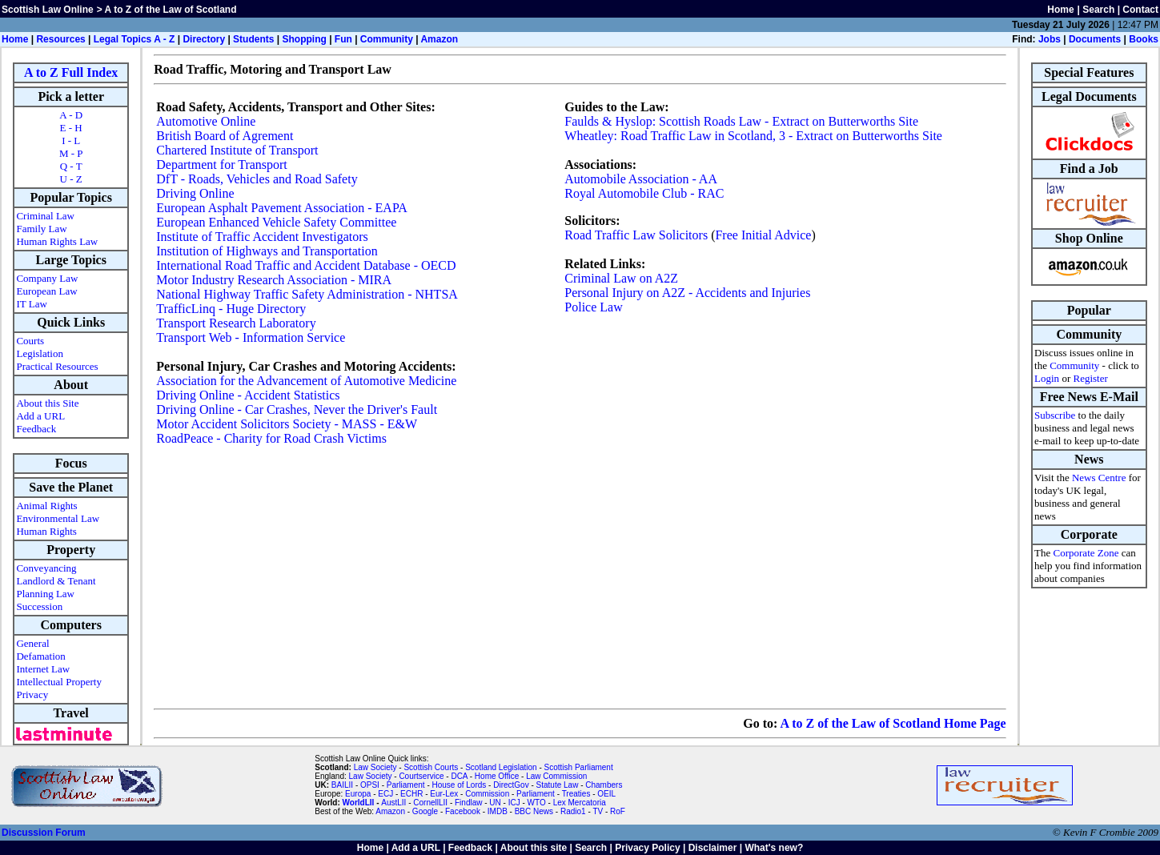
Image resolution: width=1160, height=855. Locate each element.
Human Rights (46, 531)
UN (494, 802)
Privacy (32, 694)
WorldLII (359, 802)
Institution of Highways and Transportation (266, 251)
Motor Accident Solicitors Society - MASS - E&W (286, 424)
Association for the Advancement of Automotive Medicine (306, 380)
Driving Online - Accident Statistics (247, 395)
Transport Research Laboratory (235, 323)
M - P (71, 153)
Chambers (603, 785)
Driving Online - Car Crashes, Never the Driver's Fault (296, 409)
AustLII (393, 802)
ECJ (385, 793)
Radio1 (573, 811)
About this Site (47, 403)
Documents (1095, 39)
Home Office (497, 776)
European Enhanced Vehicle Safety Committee (276, 222)
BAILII (342, 785)
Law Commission (556, 776)
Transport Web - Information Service (250, 337)
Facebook (462, 811)
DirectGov (510, 785)
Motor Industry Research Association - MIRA (273, 280)
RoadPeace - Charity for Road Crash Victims (271, 438)
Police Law (593, 307)
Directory (204, 39)
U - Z (71, 179)
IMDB (498, 811)
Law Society (375, 767)
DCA (459, 776)
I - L (71, 140)
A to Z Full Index (71, 72)
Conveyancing (46, 568)
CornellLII (430, 802)
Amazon (439, 39)
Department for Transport (221, 164)
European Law (46, 291)
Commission (487, 793)
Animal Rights (46, 506)
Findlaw (468, 802)
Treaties (576, 793)
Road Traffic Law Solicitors (636, 235)
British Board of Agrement (224, 135)
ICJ (514, 802)
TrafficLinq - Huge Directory (231, 308)
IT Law (31, 304)
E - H (71, 128)
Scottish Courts (430, 767)
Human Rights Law (57, 241)
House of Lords (459, 785)
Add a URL (40, 416)
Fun (343, 39)
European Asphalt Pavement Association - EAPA (281, 208)
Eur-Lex (444, 793)
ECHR (411, 793)
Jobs (1049, 39)
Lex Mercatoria (579, 802)
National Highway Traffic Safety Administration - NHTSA (307, 294)
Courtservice (421, 776)
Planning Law (45, 594)
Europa (358, 793)
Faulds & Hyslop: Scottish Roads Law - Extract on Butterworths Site (741, 121)
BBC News (534, 811)
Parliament (406, 785)
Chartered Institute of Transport (237, 150)
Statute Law (557, 785)
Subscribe (1054, 415)
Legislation (39, 353)
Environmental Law (57, 518)
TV (598, 811)
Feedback (36, 429)
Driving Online (195, 193)
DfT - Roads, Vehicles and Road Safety (256, 179)
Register (1090, 378)
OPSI (369, 785)
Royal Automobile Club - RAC (644, 193)
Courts (30, 341)
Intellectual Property (59, 682)
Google (425, 811)
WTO (537, 802)
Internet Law (43, 669)
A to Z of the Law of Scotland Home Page (892, 723)
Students (253, 39)
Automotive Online (205, 121)
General (32, 643)
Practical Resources (57, 366)
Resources (60, 39)
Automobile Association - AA (640, 179)
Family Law (41, 229)
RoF (617, 811)
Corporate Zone (1086, 553)
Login (1046, 378)
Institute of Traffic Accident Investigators (262, 236)
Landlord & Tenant (55, 581)
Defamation (40, 656)
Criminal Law (45, 216)
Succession (39, 606)
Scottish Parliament (578, 767)
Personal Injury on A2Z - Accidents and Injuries (687, 292)
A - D (70, 115)
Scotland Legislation (501, 767)
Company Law (47, 278)
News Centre (1099, 478)
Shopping (304, 39)
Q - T (71, 166)
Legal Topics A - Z (134, 39)
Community (386, 39)
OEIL (606, 793)
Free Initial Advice (763, 235)
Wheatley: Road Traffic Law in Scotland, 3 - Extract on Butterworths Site (753, 135)
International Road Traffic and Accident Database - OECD (306, 265)
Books (1143, 39)
